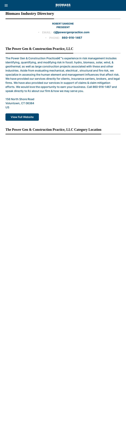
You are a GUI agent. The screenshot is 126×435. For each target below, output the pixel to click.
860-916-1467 (72, 37)
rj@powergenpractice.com (72, 32)
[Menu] (6, 5)
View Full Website (22, 117)
